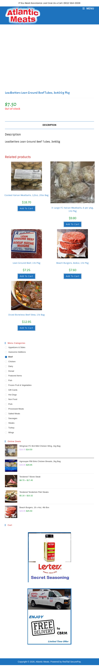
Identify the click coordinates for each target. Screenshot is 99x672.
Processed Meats (16, 409)
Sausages (12, 418)
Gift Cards (12, 390)
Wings (11, 432)
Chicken (12, 361)
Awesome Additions (17, 352)
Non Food (12, 399)
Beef (10, 357)
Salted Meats (14, 413)
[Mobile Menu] (87, 8)
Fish (10, 380)
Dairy (10, 366)
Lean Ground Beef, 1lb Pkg (26, 263)
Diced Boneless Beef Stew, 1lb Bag (26, 314)
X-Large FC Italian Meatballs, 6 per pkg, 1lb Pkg (72, 209)
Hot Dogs (12, 395)
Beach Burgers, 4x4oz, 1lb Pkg (72, 263)
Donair (11, 371)
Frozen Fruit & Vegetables (19, 385)
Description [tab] (49, 125)
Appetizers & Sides (16, 347)
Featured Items (15, 375)
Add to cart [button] (26, 208)
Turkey (11, 428)
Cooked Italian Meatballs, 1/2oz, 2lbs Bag (26, 195)
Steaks (11, 423)
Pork (10, 404)
